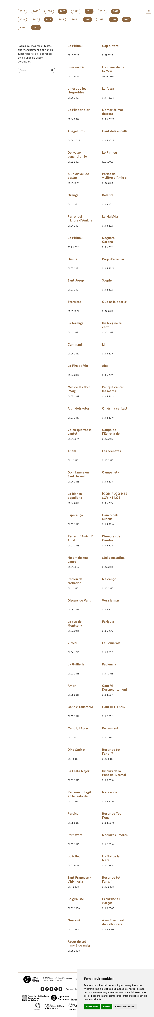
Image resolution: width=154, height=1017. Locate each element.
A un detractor (78, 408)
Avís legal (69, 989)
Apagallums (76, 131)
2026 (22, 11)
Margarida (109, 792)
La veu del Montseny (75, 624)
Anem (72, 451)
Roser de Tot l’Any (111, 816)
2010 (126, 19)
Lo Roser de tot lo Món (113, 69)
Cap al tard (110, 46)
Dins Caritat (76, 750)
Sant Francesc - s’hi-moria (79, 879)
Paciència (109, 664)
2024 (49, 11)
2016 (48, 19)
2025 (35, 11)
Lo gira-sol (76, 899)
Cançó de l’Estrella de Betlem (111, 434)
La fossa (108, 89)
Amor (72, 686)
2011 (113, 19)
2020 (102, 11)
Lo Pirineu (75, 46)
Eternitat (74, 302)
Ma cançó (109, 579)
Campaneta (110, 472)
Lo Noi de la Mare (111, 858)
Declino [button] (106, 1007)
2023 (62, 11)
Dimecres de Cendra (111, 538)
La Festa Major (78, 771)
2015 (61, 19)
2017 (35, 19)
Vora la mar (110, 600)
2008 (36, 27)
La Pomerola (111, 643)
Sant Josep (76, 280)
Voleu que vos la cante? (80, 432)
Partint (73, 814)
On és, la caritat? (114, 408)
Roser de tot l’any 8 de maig (79, 944)
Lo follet (74, 856)
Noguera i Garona (109, 240)
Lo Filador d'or (79, 110)
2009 (22, 27)
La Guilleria (76, 664)
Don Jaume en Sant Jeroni (78, 474)
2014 (74, 19)
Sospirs (107, 280)
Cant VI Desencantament (114, 688)
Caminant (75, 344)
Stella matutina (113, 558)
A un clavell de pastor (78, 176)
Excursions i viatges (111, 901)
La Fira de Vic (78, 366)
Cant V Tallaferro (80, 707)
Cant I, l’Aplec (78, 728)
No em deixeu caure (78, 560)
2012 (100, 19)
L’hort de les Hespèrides (77, 90)
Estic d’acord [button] (92, 1007)
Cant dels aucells (114, 131)
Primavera (75, 835)
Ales (105, 366)
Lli (104, 344)
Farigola (108, 622)
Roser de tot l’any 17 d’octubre (111, 753)
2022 (76, 11)
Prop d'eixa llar (113, 259)
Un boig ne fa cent (112, 325)
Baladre (107, 195)
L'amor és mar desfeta (112, 112)
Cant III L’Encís (113, 707)
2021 (89, 11)
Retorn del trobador (75, 581)
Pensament (110, 728)
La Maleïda (110, 216)
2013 (87, 19)
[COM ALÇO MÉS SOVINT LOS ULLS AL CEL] (114, 498)
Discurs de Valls (79, 600)
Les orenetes (111, 451)
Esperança (75, 515)
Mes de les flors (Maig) (79, 389)
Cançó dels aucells (110, 517)
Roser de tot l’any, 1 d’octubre (111, 881)
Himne (72, 259)
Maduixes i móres (115, 835)
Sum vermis (76, 67)
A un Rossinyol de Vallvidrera (113, 922)
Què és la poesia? (115, 302)
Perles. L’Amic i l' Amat (80, 538)
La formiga (75, 323)
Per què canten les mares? (113, 389)
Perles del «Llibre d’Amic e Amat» (114, 178)
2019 (115, 11)
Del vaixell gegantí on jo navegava (77, 156)
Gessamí (74, 920)
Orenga (73, 195)
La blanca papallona (75, 496)
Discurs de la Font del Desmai (114, 773)
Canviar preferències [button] (124, 1007)
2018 (22, 19)
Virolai (72, 643)
